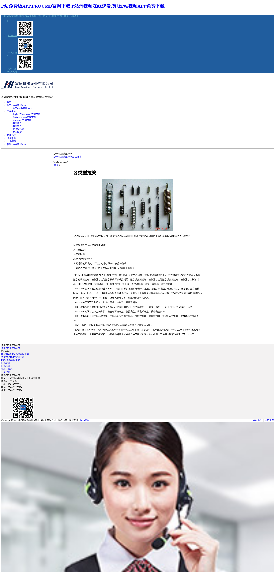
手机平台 (12, 53)
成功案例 (11, 138)
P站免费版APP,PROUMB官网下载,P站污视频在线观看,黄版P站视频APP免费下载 (83, 6)
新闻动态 (11, 135)
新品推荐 (76, 156)
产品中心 (11, 111)
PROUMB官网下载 (22, 120)
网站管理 (269, 420)
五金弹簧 (17, 132)
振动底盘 (17, 123)
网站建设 (84, 420)
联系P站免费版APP (16, 144)
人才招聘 (11, 141)
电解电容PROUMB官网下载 (27, 114)
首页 (9, 102)
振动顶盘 (17, 126)
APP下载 (12, 69)
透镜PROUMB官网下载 (24, 117)
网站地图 (12, 72)
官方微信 (12, 35)
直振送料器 (18, 129)
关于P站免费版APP (16, 105)
